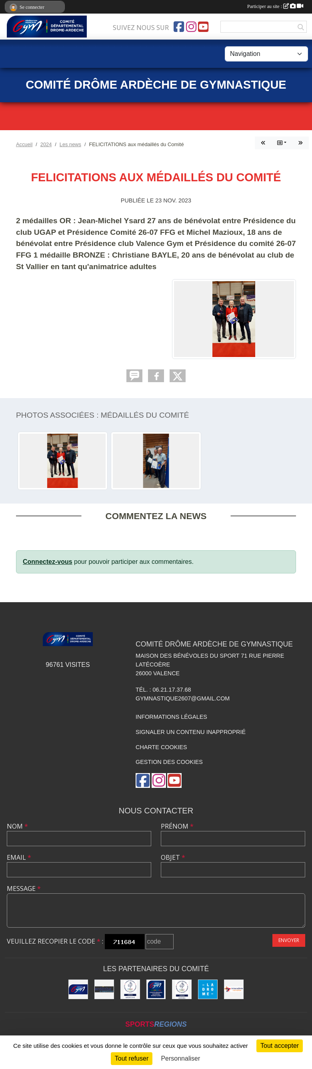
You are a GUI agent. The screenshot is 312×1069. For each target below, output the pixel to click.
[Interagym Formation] (234, 989)
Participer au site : (275, 6)
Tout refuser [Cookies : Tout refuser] (131, 1058)
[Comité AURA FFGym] (156, 989)
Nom (17, 826)
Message (24, 888)
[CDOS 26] (182, 989)
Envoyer (288, 940)
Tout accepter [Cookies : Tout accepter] (279, 1045)
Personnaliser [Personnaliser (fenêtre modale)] (180, 1058)
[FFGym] (78, 989)
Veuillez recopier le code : (55, 941)
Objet (173, 857)
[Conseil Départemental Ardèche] (104, 989)
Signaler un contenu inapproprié (191, 732)
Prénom (177, 826)
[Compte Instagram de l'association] (191, 27)
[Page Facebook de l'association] (179, 27)
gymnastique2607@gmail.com (183, 698)
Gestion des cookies (169, 762)
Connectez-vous (47, 561)
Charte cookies (161, 747)
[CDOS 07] (130, 989)
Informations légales (171, 717)
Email (19, 857)
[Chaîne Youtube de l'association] (203, 27)
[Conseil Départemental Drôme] (208, 989)
